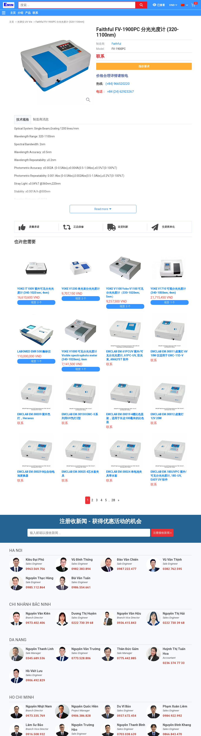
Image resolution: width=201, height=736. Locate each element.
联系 (35, 12)
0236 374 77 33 (174, 663)
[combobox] (74, 5)
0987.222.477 (126, 569)
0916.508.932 (35, 734)
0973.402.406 (35, 623)
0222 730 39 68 (82, 623)
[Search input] (74, 5)
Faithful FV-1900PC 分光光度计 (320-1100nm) (60, 21)
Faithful (116, 43)
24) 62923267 (124, 91)
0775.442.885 (126, 658)
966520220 (122, 84)
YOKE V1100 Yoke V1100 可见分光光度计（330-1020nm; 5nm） (124, 292)
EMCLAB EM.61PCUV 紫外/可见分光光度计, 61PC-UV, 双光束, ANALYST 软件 (124, 355)
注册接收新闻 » (162, 532)
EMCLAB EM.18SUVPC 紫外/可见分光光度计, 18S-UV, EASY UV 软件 (169, 475)
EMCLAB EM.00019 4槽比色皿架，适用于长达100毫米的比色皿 (125, 418)
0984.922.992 (172, 716)
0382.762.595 (172, 569)
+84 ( (110, 91)
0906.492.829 (35, 680)
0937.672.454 (126, 716)
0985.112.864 (35, 587)
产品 (28, 12)
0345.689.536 (35, 658)
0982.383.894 (81, 569)
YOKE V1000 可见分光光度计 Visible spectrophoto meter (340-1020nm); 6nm (79, 355)
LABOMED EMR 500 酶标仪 (34, 351)
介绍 (20, 12)
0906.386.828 (81, 716)
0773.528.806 (81, 658)
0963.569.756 (35, 569)
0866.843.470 (172, 734)
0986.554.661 (81, 587)
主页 (13, 12)
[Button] (3, 13)
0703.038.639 (126, 734)
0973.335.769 (35, 716)
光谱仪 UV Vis (24, 21)
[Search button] (141, 5)
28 (113, 500)
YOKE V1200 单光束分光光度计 (81, 288)
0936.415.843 (126, 623)
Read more (101, 209)
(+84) (110, 84)
